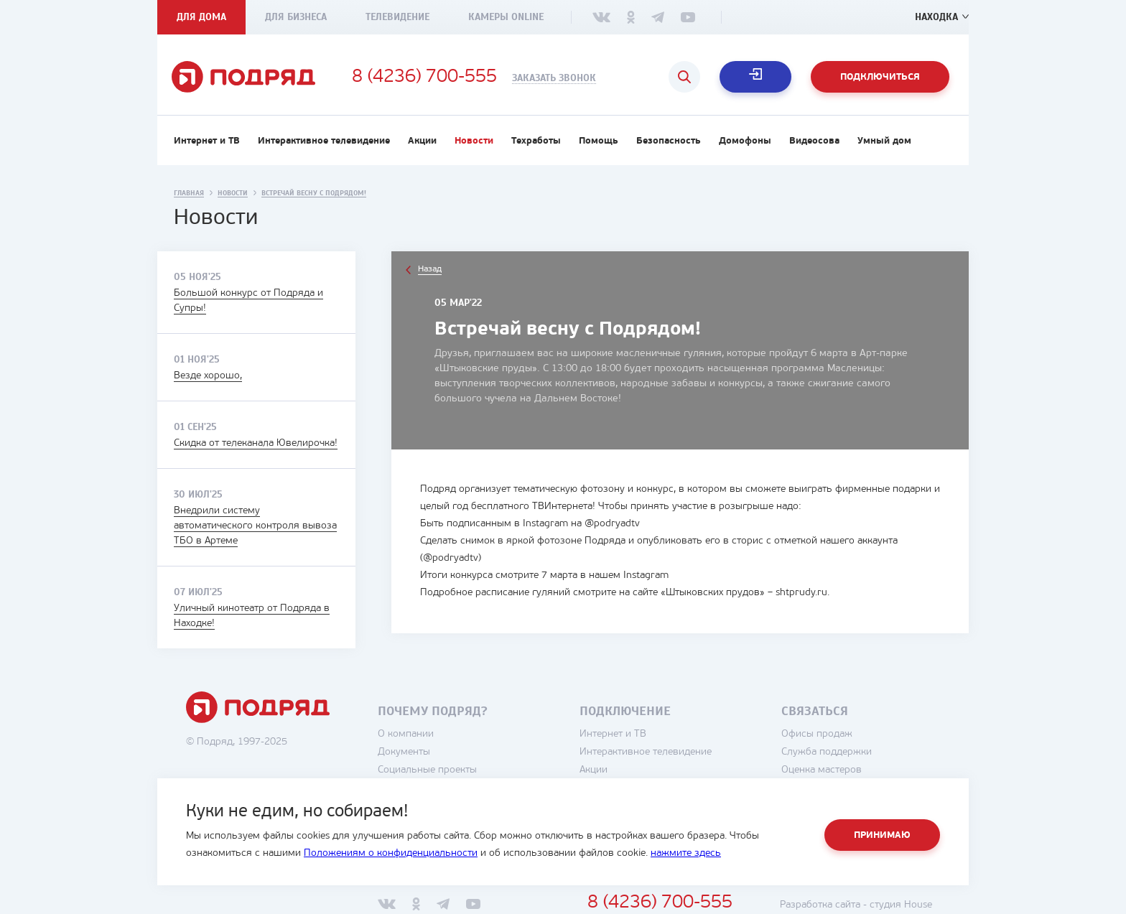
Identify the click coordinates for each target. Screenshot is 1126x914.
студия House (901, 905)
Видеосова (814, 141)
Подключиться (880, 77)
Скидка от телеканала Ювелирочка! (256, 443)
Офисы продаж (816, 734)
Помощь (598, 141)
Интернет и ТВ (207, 141)
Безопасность (668, 141)
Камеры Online (506, 17)
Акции (422, 141)
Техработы (536, 141)
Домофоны (745, 141)
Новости (474, 141)
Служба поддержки (826, 752)
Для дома (201, 17)
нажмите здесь (686, 853)
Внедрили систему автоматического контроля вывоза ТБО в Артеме (255, 525)
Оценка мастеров (821, 770)
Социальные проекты (427, 770)
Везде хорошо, (208, 375)
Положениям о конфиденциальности (391, 853)
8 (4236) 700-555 (424, 77)
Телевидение (397, 17)
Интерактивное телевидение (324, 141)
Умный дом (884, 141)
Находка (936, 17)
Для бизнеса (296, 17)
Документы (404, 752)
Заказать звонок (554, 78)
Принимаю (882, 835)
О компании (406, 734)
